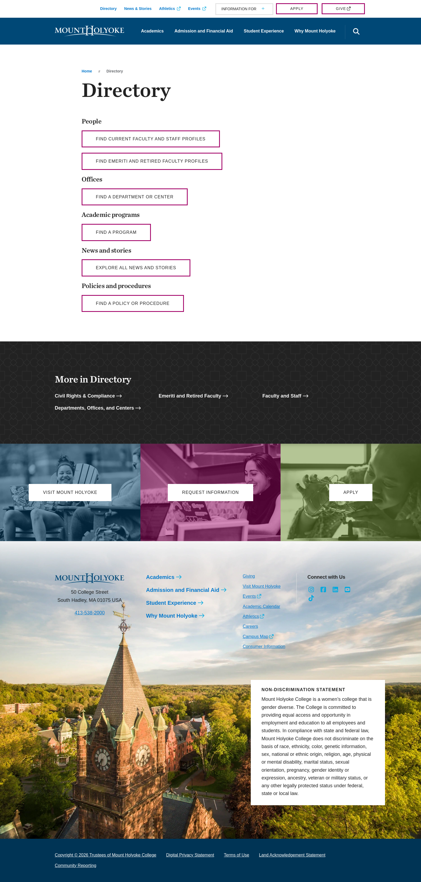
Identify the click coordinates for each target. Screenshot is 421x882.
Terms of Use (236, 855)
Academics (152, 31)
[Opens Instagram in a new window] (311, 589)
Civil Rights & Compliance (85, 396)
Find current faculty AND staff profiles (151, 139)
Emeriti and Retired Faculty (190, 396)
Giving (249, 576)
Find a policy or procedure (133, 303)
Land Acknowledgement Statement (292, 855)
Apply (296, 8)
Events (194, 8)
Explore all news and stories (136, 267)
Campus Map (255, 636)
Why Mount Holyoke (315, 31)
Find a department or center (134, 197)
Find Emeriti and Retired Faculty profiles (152, 161)
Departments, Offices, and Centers (94, 408)
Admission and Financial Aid (204, 31)
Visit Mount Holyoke (262, 586)
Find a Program (116, 232)
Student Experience (264, 31)
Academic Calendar (261, 606)
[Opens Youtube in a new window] (347, 589)
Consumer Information (264, 646)
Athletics (167, 8)
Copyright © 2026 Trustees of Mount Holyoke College (105, 855)
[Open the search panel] (356, 32)
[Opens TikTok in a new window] (311, 598)
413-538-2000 (90, 612)
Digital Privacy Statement (190, 855)
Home (87, 71)
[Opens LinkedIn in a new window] (335, 589)
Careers (250, 626)
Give (341, 8)
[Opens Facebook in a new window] (323, 589)
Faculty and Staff (281, 396)
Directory (108, 8)
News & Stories (138, 8)
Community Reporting (75, 865)
